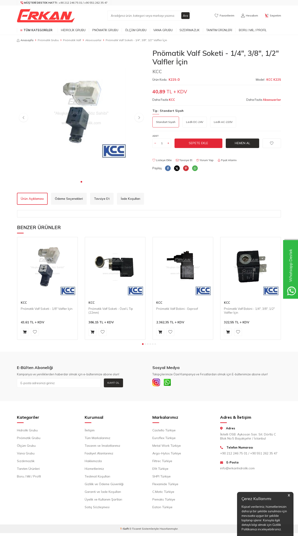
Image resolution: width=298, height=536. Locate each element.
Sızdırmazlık (189, 30)
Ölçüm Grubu (136, 30)
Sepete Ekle (198, 143)
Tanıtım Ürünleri (219, 30)
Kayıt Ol (113, 382)
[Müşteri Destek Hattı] (64, 2)
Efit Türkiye (160, 470)
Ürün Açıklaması (32, 199)
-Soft (125, 529)
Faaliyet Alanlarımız (99, 454)
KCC (157, 71)
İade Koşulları (130, 199)
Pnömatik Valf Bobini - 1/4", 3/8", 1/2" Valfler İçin (249, 310)
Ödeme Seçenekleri (69, 199)
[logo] (46, 15)
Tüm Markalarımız (97, 439)
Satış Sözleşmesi (97, 508)
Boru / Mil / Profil (253, 30)
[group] (81, 113)
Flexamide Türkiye (165, 485)
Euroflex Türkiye (164, 439)
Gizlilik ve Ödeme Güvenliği (104, 485)
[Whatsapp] (169, 383)
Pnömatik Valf (72, 40)
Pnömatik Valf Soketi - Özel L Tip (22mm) (110, 310)
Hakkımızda (93, 462)
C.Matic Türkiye (163, 493)
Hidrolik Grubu (73, 30)
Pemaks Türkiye (163, 500)
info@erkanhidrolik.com (237, 469)
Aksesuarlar (93, 40)
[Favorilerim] (224, 15)
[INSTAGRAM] (156, 383)
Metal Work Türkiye (166, 447)
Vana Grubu (163, 30)
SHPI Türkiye (161, 477)
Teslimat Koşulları (97, 477)
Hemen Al (242, 143)
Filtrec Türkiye (162, 462)
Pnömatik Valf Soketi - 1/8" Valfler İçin (46, 308)
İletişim (90, 431)
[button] (81, 182)
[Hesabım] (249, 15)
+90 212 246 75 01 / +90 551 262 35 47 (248, 454)
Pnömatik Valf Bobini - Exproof (177, 308)
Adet (155, 135)
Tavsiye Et (184, 160)
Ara (185, 16)
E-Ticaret (135, 529)
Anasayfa (25, 40)
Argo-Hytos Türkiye (166, 454)
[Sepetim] (273, 15)
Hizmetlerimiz (94, 470)
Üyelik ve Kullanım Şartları (103, 500)
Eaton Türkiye (162, 508)
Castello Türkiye (164, 431)
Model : (268, 79)
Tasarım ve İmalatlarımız (102, 447)
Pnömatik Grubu (105, 30)
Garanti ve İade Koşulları (103, 493)
